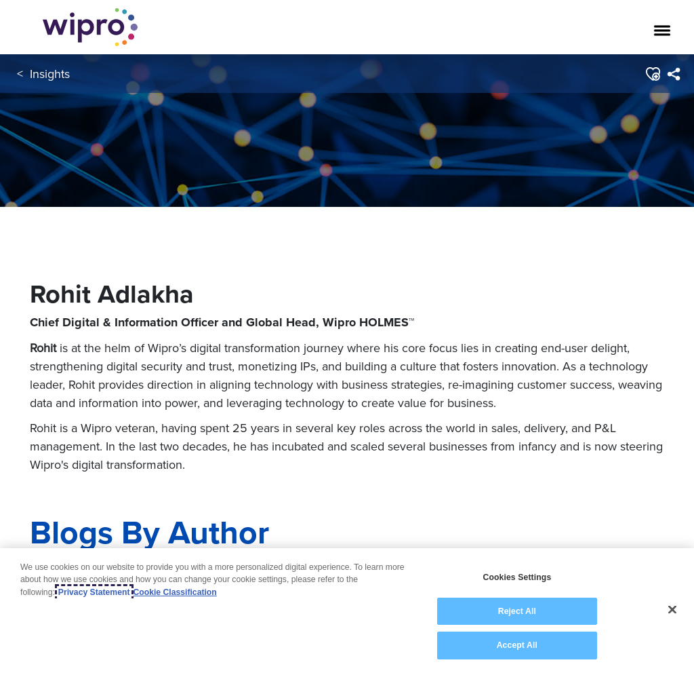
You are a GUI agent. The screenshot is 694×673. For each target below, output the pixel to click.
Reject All (517, 611)
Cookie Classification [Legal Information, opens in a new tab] (175, 592)
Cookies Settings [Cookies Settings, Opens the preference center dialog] (517, 577)
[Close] (672, 610)
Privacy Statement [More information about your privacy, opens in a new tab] (94, 592)
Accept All (517, 645)
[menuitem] (673, 74)
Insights (50, 73)
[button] (652, 74)
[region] (347, 610)
